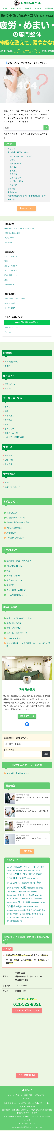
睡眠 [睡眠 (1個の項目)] (16, 899)
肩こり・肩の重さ (10, 266)
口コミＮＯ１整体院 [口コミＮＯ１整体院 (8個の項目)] (16, 879)
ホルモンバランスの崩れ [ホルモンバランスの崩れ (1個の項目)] (15, 871)
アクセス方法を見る (27, 1076)
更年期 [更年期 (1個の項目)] (9, 889)
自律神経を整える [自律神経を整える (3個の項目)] (25, 911)
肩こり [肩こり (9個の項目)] (21, 903)
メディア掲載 (9, 238)
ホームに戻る (26, 209)
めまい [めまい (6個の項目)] (27, 868)
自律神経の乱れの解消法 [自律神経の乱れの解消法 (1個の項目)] (31, 907)
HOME (27, 1091)
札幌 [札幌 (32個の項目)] (23, 888)
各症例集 (11, 189)
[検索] (46, 127)
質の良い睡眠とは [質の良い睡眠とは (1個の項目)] (32, 915)
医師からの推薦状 (14, 528)
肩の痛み (13, 167)
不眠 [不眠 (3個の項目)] (25, 871)
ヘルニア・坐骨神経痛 (14, 437)
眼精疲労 (8, 389)
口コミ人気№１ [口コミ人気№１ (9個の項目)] (14, 875)
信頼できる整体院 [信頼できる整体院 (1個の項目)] (34, 871)
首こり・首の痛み (10, 271)
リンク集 (27, 1121)
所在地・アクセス (14, 576)
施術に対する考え (14, 623)
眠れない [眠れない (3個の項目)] (10, 899)
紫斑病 (12, 160)
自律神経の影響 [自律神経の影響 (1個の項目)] (12, 911)
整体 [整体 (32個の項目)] (39, 883)
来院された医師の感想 (12, 233)
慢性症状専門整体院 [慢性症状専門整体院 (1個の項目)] (28, 884)
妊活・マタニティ (12, 487)
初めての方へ (12, 513)
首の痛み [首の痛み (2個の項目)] (16, 918)
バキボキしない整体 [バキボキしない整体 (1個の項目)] (37, 868)
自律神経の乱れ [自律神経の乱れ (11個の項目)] (14, 907)
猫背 (6, 424)
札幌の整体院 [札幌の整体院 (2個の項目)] (12, 892)
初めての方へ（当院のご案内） (15, 299)
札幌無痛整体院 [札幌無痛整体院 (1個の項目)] (12, 896)
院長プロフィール (14, 581)
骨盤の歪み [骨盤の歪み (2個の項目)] (29, 918)
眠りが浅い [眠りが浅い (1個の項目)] (38, 896)
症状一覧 (19, 1096)
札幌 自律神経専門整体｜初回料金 (17, 1118)
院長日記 (11, 199)
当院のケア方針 (40, 1096)
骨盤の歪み (9, 456)
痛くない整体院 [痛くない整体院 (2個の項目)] (28, 896)
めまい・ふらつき (10, 256)
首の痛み (8, 420)
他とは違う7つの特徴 (15, 518)
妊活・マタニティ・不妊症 (21, 157)
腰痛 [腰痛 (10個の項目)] (27, 903)
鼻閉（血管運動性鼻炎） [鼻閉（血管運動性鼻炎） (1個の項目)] (15, 922)
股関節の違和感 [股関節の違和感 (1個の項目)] (12, 903)
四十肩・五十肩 (11, 433)
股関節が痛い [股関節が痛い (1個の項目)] (38, 899)
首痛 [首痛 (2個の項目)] (22, 918)
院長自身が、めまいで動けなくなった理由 (19, 229)
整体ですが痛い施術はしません (19, 619)
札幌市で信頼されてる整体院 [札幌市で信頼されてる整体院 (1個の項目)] (27, 892)
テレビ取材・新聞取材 (15, 590)
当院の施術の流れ (14, 566)
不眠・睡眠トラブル (11, 275)
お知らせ (11, 149)
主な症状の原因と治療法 (18, 152)
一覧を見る (27, 852)
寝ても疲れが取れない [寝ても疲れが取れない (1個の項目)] (14, 884)
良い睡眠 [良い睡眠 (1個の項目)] (22, 915)
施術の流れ (27, 1100)
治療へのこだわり (14, 628)
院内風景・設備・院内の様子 (18, 561)
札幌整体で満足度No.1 (16, 538)
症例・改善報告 (9, 303)
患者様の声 (12, 192)
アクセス (7, 332)
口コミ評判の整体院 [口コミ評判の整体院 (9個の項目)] (32, 875)
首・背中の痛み (16, 181)
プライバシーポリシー (26, 1125)
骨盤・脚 (13, 185)
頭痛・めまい (15, 178)
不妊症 (7, 483)
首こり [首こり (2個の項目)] (9, 918)
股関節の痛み (15, 163)
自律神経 (13, 174)
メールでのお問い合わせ (16, 595)
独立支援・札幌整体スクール (18, 774)
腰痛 (6, 280)
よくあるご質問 (9, 308)
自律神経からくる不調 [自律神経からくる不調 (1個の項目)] (38, 903)
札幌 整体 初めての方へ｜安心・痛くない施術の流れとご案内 (27, 1104)
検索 (46, 755)
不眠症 (7, 366)
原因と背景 (28, 1096)
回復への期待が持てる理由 (17, 523)
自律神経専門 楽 (31, 3)
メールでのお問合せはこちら (27, 1011)
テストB (11, 1096)
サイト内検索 (9, 750)
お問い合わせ (45, 1118)
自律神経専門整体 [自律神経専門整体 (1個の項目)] (12, 915)
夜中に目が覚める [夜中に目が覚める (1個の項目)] (32, 879)
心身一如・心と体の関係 (16, 633)
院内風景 (22, 1108)
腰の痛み (13, 171)
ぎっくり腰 (9, 429)
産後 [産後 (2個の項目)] (19, 896)
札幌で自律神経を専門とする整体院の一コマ (27, 196)
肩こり (7, 407)
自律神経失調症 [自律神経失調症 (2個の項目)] (39, 911)
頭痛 (6, 261)
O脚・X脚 (9, 460)
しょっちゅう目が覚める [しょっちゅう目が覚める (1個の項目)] (15, 868)
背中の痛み (9, 416)
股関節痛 (8, 464)
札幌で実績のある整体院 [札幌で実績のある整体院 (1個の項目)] (35, 889)
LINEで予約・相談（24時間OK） (27, 322)
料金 (8, 571)
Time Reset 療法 (13, 639)
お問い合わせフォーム (12, 327)
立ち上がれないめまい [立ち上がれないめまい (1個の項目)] (26, 899)
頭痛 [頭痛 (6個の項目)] (41, 915)
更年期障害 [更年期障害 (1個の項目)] (15, 889)
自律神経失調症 (11, 362)
